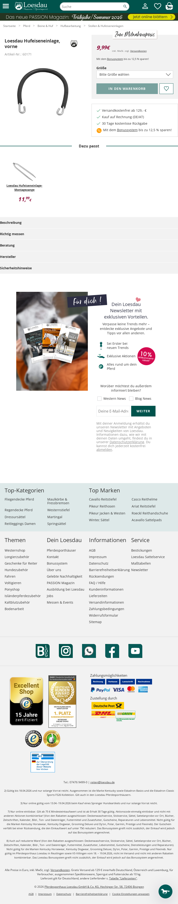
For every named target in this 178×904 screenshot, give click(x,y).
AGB (92, 550)
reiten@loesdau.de (102, 782)
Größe (109, 68)
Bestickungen (141, 550)
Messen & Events (60, 602)
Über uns (54, 570)
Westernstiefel (58, 510)
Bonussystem (115, 59)
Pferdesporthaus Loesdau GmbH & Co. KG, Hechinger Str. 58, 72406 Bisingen (94, 887)
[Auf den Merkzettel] (166, 88)
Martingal (54, 517)
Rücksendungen (101, 576)
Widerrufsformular (103, 615)
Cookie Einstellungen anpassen (130, 894)
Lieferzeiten (98, 596)
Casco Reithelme (144, 499)
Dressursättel (15, 517)
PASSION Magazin (61, 583)
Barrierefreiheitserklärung (109, 570)
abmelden (104, 449)
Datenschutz (98, 563)
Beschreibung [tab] (11, 222)
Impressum (98, 557)
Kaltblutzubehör (17, 602)
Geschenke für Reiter (21, 563)
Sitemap (95, 622)
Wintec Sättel (99, 520)
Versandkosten (138, 50)
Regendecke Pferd (19, 510)
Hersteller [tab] (8, 256)
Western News (114, 399)
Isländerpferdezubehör (23, 596)
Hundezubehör (16, 570)
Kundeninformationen (106, 589)
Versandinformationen (106, 602)
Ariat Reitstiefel (144, 506)
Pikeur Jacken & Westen (107, 513)
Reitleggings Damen (20, 523)
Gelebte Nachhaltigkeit (64, 576)
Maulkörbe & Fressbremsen (58, 501)
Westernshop (15, 550)
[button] (5, 6)
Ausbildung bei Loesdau (65, 589)
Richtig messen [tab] (12, 234)
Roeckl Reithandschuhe (150, 513)
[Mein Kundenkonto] (145, 9)
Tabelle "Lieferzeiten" (123, 878)
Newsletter (139, 570)
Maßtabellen (141, 563)
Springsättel (56, 523)
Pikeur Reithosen (102, 506)
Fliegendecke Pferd (19, 499)
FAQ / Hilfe (97, 583)
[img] (169, 8)
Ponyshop (12, 589)
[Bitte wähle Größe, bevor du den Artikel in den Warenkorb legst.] (127, 88)
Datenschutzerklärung (127, 442)
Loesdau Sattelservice (148, 557)
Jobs (50, 596)
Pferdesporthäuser (61, 550)
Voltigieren (13, 583)
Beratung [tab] (7, 245)
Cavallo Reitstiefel (103, 499)
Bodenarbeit (14, 609)
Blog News (143, 399)
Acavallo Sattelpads (147, 520)
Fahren (10, 576)
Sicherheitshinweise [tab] (16, 268)
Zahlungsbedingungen (106, 609)
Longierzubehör (17, 557)
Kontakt (53, 557)
